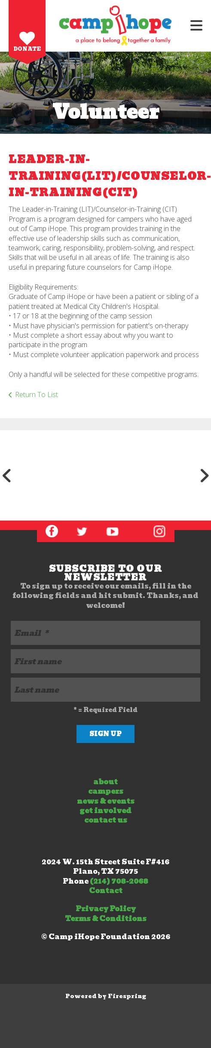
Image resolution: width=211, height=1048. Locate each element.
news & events (106, 801)
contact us (105, 820)
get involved (105, 810)
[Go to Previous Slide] (6, 475)
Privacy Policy (106, 908)
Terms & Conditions (106, 918)
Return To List (36, 394)
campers (105, 791)
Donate (27, 49)
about (105, 782)
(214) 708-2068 (119, 881)
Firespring (127, 996)
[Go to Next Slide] (204, 475)
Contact (105, 890)
